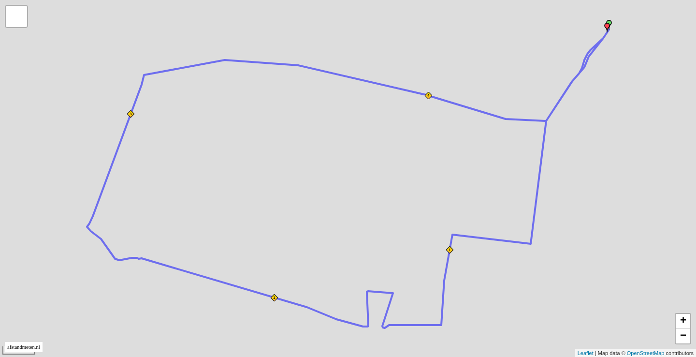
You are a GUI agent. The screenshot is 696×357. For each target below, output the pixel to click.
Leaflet (586, 353)
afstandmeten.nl (23, 347)
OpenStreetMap (646, 353)
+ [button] (683, 321)
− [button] (683, 336)
